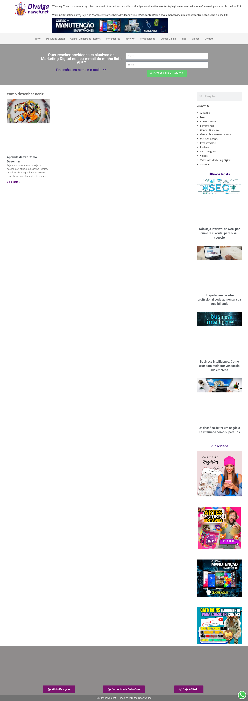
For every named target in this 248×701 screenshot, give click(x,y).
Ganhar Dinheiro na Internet (85, 38)
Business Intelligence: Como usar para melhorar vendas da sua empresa (219, 366)
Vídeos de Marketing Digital (215, 160)
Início (38, 38)
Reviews (129, 38)
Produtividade (147, 38)
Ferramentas (113, 38)
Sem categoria (208, 151)
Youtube (205, 164)
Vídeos (195, 38)
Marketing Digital (55, 38)
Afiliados (205, 112)
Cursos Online (168, 38)
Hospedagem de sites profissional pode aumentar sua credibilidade (219, 299)
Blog (183, 38)
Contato (209, 38)
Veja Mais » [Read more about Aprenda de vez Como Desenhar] (13, 181)
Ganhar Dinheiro (209, 130)
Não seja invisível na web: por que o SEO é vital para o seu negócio (219, 233)
